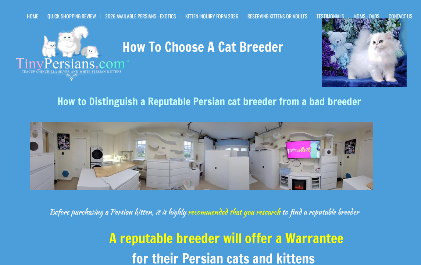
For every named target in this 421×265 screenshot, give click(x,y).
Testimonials (330, 16)
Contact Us (401, 16)
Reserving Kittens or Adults (277, 16)
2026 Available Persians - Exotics (140, 16)
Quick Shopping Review (71, 16)
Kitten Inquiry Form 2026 (211, 16)
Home (32, 16)
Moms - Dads (366, 16)
